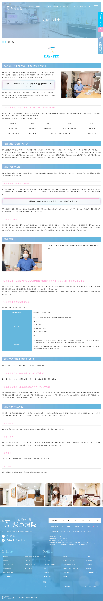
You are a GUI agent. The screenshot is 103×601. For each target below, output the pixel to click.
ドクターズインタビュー (10, 565)
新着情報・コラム (30, 565)
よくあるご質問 (7, 577)
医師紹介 (5, 560)
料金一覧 (83, 6)
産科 (44, 557)
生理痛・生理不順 (68, 560)
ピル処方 (89, 565)
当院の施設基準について (32, 557)
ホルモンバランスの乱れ (70, 569)
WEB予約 (11, 536)
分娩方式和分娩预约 (91, 586)
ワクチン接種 (47, 577)
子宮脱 (88, 557)
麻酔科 (62, 6)
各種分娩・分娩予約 (49, 565)
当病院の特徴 (7, 569)
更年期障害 (66, 573)
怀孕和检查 (66, 586)
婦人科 (65, 557)
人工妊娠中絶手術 (91, 573)
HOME (31, 6)
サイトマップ (29, 569)
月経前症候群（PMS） (70, 565)
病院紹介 (5, 557)
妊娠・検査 (46, 560)
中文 (90, 6)
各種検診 (46, 573)
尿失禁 (65, 577)
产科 (45, 586)
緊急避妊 (89, 569)
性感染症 (89, 560)
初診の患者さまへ (8, 573)
